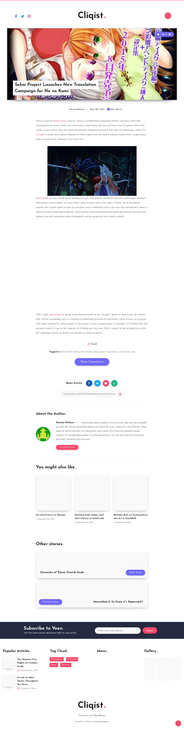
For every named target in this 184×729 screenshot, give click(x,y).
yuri (133, 351)
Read (94, 344)
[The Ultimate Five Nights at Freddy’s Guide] (8, 663)
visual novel (124, 351)
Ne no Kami (42, 198)
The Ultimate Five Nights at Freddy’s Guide (27, 662)
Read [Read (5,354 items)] (53, 665)
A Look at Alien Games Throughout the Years (27, 681)
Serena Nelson (65, 422)
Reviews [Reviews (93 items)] (66, 665)
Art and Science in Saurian (50, 515)
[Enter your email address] (118, 630)
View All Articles (67, 447)
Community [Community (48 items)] (56, 659)
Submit (150, 631)
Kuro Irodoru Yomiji (70, 351)
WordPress (100, 715)
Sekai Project (60, 120)
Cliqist (92, 16)
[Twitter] (22, 16)
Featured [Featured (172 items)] (72, 659)
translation (112, 351)
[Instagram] (29, 16)
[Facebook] (16, 16)
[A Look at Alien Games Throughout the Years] (8, 681)
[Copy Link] (92, 394)
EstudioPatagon (101, 721)
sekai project (99, 351)
